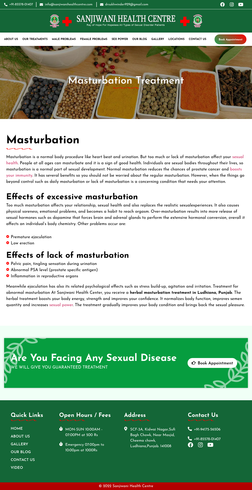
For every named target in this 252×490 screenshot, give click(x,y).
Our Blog (139, 39)
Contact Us (197, 39)
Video (17, 468)
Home (17, 429)
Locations (176, 39)
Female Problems (93, 39)
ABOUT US (11, 39)
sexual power (61, 305)
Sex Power (120, 39)
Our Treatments (35, 39)
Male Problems (64, 39)
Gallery (157, 39)
